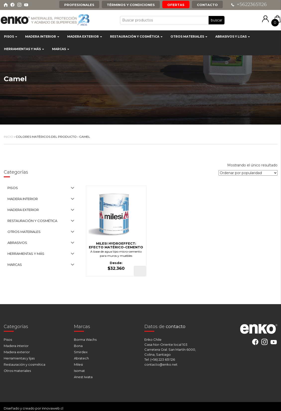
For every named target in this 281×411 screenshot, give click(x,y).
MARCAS (60, 49)
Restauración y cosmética (24, 364)
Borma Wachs (85, 340)
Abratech (81, 358)
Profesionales (79, 5)
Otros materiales (17, 371)
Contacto (207, 5)
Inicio (8, 136)
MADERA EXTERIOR (84, 36)
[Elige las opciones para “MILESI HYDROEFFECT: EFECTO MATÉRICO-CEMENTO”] (140, 271)
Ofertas (175, 5)
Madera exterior (17, 352)
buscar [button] (216, 20)
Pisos (8, 340)
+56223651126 (252, 4)
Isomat (79, 371)
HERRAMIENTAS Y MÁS (24, 49)
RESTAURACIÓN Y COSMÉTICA (136, 36)
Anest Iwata (83, 377)
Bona (78, 346)
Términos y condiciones (131, 5)
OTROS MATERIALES (188, 36)
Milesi (78, 364)
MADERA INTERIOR (42, 36)
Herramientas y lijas (19, 358)
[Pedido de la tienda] (248, 173)
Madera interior (16, 346)
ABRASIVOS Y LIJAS (232, 36)
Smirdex (81, 352)
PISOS (10, 36)
